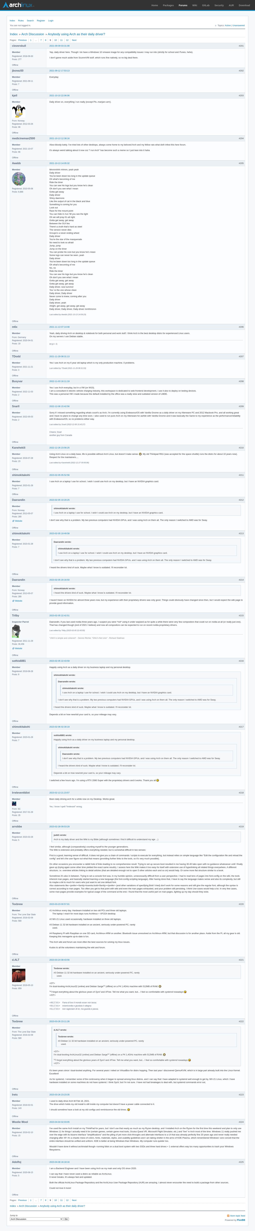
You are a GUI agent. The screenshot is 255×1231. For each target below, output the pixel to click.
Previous (22, 40)
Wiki (194, 5)
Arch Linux (18, 5)
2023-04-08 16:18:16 (59, 1162)
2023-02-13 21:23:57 (59, 792)
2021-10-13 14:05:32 (59, 163)
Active (228, 25)
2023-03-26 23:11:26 (59, 1021)
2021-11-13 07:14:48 (59, 327)
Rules (21, 20)
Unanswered (238, 25)
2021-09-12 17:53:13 (59, 70)
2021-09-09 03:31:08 (59, 46)
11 (61, 40)
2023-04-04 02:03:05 (59, 1122)
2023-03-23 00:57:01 (59, 904)
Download (244, 5)
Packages (168, 5)
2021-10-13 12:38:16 (59, 138)
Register (41, 20)
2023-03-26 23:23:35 (59, 1094)
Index (12, 20)
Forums (183, 5)
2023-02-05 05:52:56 (59, 475)
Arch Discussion (32, 34)
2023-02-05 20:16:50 (59, 580)
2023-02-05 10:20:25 (59, 500)
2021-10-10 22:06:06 (59, 95)
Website (18, 521)
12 (67, 40)
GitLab (205, 5)
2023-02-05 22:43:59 (59, 661)
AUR (231, 5)
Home (155, 5)
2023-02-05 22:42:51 (59, 615)
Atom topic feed (237, 1215)
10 (55, 40)
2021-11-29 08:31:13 (59, 356)
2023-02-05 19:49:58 (59, 533)
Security (219, 5)
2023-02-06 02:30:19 (59, 727)
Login (51, 20)
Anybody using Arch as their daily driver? (76, 34)
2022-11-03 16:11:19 (59, 381)
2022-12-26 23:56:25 (59, 447)
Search (30, 20)
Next (74, 40)
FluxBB (241, 1220)
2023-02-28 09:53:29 (59, 826)
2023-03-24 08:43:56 (59, 960)
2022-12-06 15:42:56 (59, 406)
